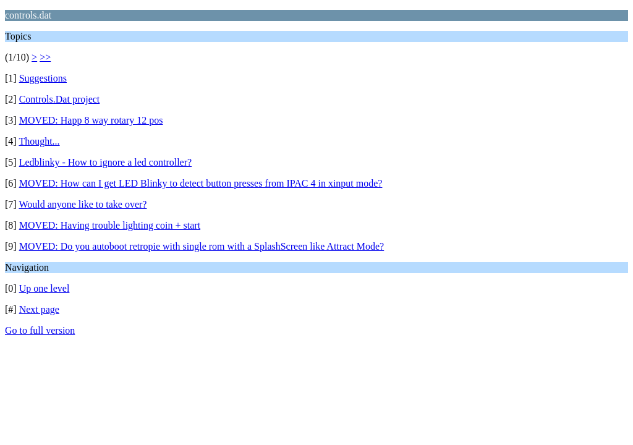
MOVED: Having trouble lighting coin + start (109, 225)
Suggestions (43, 78)
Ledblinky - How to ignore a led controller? (105, 162)
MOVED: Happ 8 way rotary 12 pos (91, 120)
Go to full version (40, 330)
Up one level (44, 288)
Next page (39, 309)
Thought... (39, 141)
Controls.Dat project (59, 99)
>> (45, 57)
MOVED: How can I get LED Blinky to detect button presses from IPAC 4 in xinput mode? (201, 183)
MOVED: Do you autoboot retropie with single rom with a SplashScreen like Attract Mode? (201, 246)
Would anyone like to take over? (83, 204)
